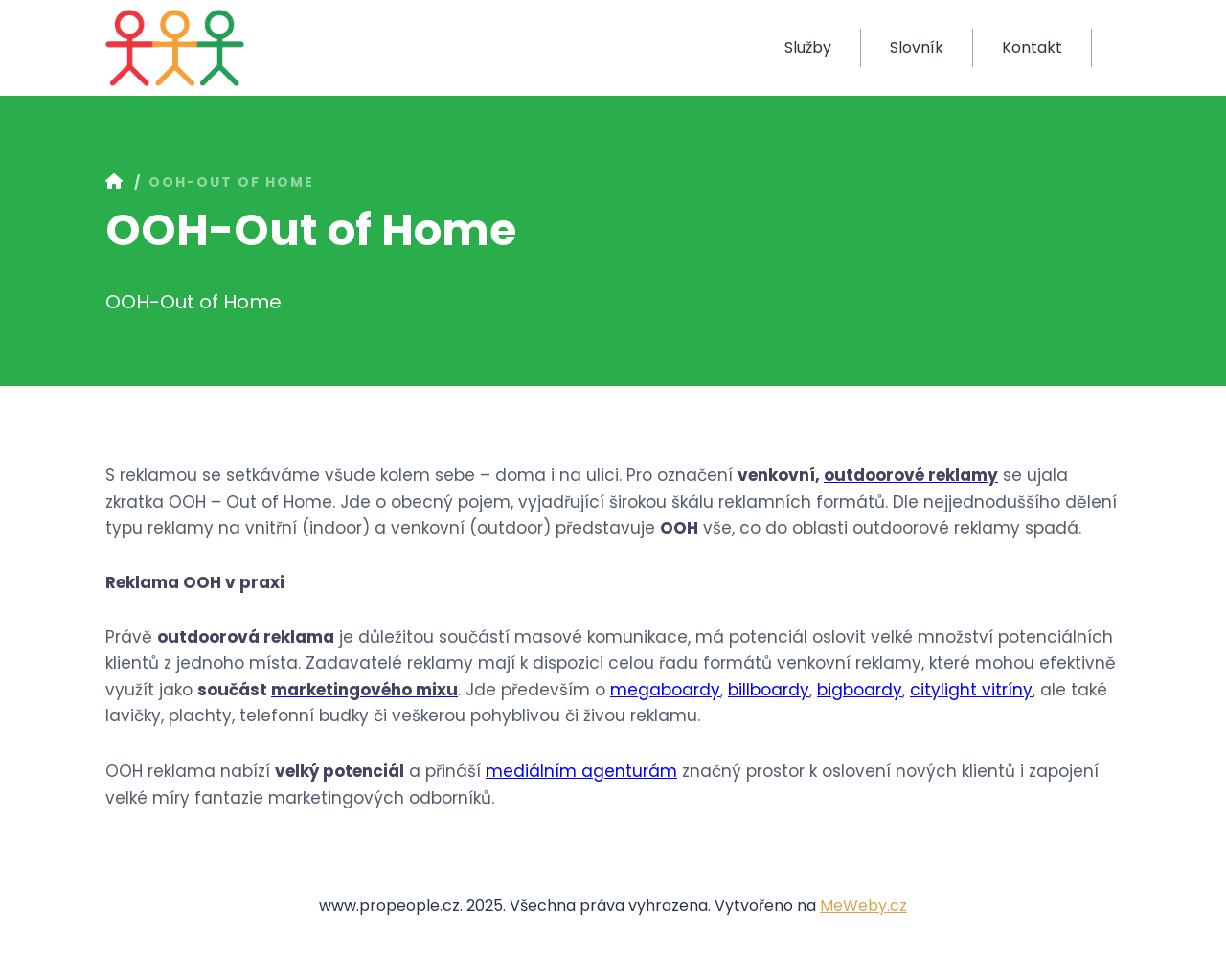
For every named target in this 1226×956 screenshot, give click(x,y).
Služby (807, 47)
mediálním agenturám (581, 771)
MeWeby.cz (863, 906)
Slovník (916, 47)
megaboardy (665, 689)
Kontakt (1032, 47)
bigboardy (859, 689)
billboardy (768, 689)
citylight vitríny (971, 689)
